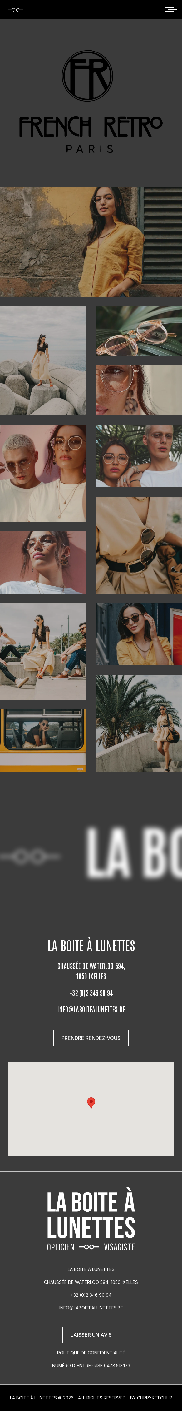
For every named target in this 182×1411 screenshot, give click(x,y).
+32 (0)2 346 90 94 (91, 992)
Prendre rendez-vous (91, 1038)
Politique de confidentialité (91, 1352)
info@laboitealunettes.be (91, 1009)
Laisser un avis (91, 1335)
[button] (91, 1103)
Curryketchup (154, 1397)
